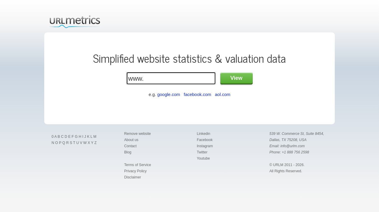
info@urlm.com (292, 146)
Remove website (137, 134)
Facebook (205, 140)
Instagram (205, 146)
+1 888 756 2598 (295, 152)
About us (131, 140)
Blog (128, 152)
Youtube (203, 158)
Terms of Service (137, 165)
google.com (168, 94)
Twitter (202, 152)
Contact (130, 146)
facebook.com (197, 94)
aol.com (222, 94)
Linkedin (203, 134)
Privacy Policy (135, 171)
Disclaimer (132, 177)
